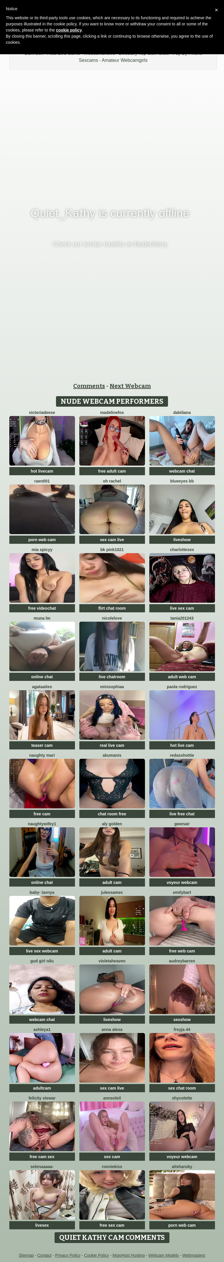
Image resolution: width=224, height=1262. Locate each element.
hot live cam (182, 745)
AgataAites (42, 686)
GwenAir (182, 823)
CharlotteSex (182, 549)
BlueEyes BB (182, 481)
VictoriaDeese (42, 412)
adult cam (111, 882)
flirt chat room (112, 608)
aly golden (112, 823)
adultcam (42, 1088)
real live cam (112, 745)
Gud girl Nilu (42, 961)
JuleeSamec (112, 892)
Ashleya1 (41, 1029)
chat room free (112, 814)
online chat (42, 676)
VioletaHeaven (112, 961)
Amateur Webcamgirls (125, 60)
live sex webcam (42, 951)
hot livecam (42, 471)
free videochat (42, 608)
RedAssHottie (182, 755)
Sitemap (26, 1255)
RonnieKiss (112, 1166)
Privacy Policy (67, 1255)
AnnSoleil (112, 1098)
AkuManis (112, 755)
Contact (44, 1255)
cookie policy (69, 30)
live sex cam (182, 608)
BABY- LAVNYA (42, 892)
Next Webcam (130, 385)
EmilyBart (182, 892)
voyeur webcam (182, 882)
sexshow (181, 1019)
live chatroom (112, 676)
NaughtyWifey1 (42, 823)
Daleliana (182, 412)
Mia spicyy (42, 549)
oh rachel (112, 481)
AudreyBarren (182, 961)
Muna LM (42, 618)
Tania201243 (181, 618)
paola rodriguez (182, 686)
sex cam (112, 1156)
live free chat (182, 814)
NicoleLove (112, 618)
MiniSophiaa (112, 686)
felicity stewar (42, 1098)
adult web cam (182, 676)
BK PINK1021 (112, 549)
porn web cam (42, 539)
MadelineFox (112, 412)
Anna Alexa (112, 1029)
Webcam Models (163, 1255)
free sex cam (112, 1225)
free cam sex (42, 1156)
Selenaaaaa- (41, 1166)
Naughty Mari (42, 755)
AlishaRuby (182, 1166)
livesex (42, 1225)
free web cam (182, 951)
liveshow (181, 539)
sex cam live (112, 539)
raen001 (42, 481)
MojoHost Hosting (129, 1255)
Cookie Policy (96, 1255)
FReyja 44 (182, 1029)
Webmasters (193, 1255)
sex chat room (182, 1088)
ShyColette (182, 1098)
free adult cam (112, 471)
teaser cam (41, 745)
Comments (89, 385)
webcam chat (182, 471)
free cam (42, 814)
